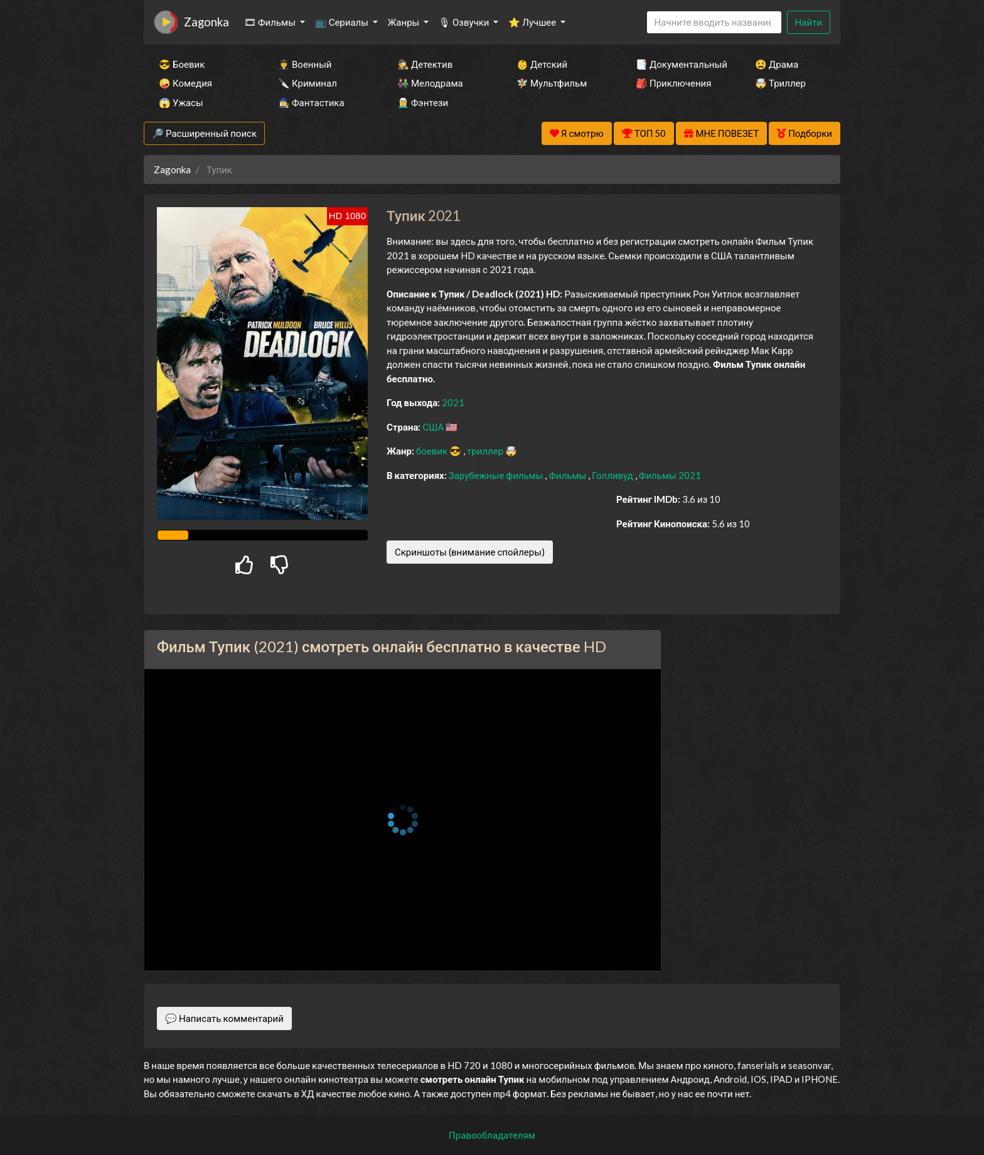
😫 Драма (776, 64)
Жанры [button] (405, 22)
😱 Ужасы (181, 102)
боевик (432, 450)
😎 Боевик (182, 64)
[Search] (714, 22)
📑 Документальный (678, 64)
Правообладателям (492, 1135)
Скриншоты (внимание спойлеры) (470, 551)
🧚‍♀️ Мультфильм (551, 83)
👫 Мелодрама (430, 83)
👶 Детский (541, 64)
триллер (486, 450)
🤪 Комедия (185, 83)
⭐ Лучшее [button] (533, 22)
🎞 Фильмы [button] (270, 22)
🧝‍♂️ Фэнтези (422, 102)
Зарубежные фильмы (497, 475)
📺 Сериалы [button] (342, 22)
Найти (808, 22)
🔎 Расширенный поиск (204, 133)
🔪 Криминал (307, 83)
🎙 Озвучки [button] (465, 22)
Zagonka (206, 21)
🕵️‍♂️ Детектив (424, 64)
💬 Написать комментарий (224, 1018)
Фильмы (568, 475)
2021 (453, 402)
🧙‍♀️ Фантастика (311, 102)
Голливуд (613, 475)
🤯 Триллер (780, 83)
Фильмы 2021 (670, 475)
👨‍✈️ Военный (304, 64)
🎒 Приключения (673, 83)
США (434, 426)
